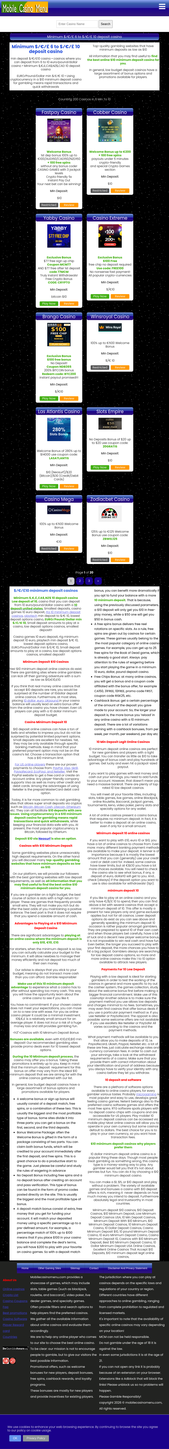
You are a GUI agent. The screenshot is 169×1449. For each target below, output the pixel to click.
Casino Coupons (15, 1301)
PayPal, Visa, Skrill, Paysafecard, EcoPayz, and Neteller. (46, 770)
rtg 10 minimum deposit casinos (46, 614)
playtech (30, 616)
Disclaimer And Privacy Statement (127, 1268)
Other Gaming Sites (49, 1268)
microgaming (146, 1094)
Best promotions (15, 1313)
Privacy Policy (36, 1438)
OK (15, 1438)
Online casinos (14, 1289)
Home (25, 1268)
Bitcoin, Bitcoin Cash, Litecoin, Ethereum (52, 807)
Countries (10, 1337)
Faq (5, 1307)
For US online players (30, 764)
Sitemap (75, 1268)
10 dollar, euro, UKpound (41, 700)
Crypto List (10, 1295)
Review (69, 205)
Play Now (49, 303)
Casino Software (15, 1319)
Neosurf (44, 838)
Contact (94, 1268)
